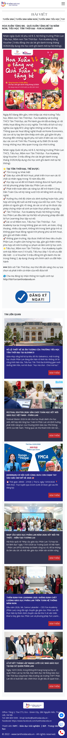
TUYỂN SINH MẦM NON (26, 19)
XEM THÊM (54, 372)
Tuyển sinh (8, 19)
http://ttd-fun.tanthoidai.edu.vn (19, 279)
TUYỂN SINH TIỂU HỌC (49, 19)
